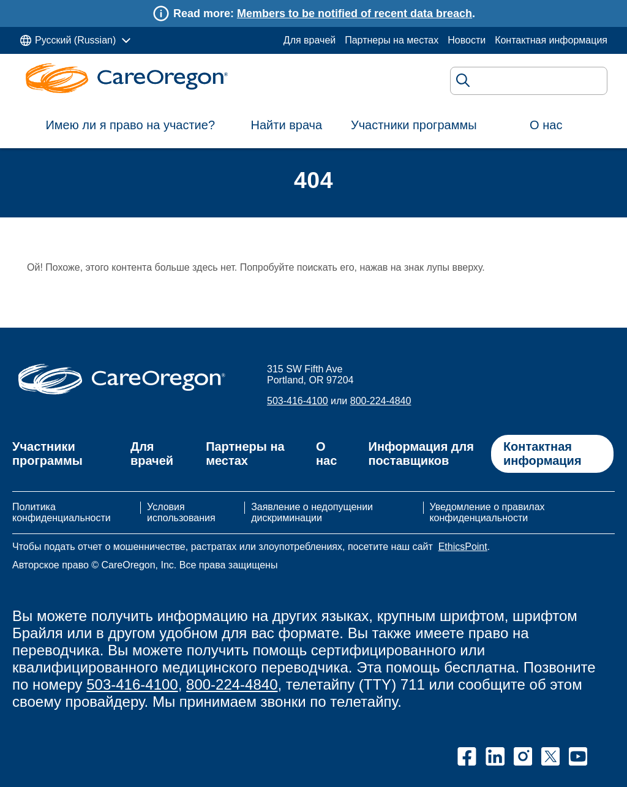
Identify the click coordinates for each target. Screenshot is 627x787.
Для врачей (309, 40)
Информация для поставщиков (421, 453)
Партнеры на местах (391, 40)
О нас (546, 125)
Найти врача (287, 125)
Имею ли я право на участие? (130, 125)
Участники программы (414, 125)
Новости (467, 40)
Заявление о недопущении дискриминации (312, 512)
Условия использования (181, 512)
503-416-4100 (297, 401)
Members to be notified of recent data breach (354, 13)
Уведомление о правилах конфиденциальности (486, 512)
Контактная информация (551, 40)
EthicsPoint (462, 546)
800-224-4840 (380, 401)
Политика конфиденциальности (61, 512)
